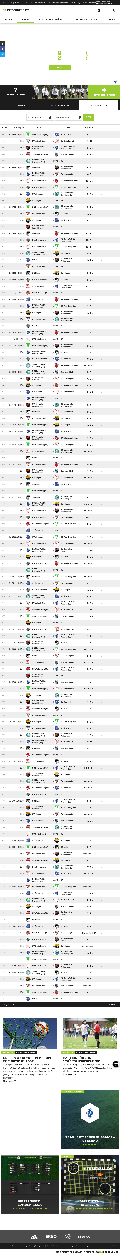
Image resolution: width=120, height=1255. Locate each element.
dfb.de (16, 3)
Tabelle (60, 68)
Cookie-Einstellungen (82, 1246)
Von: (29, 117)
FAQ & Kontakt (82, 3)
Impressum (5, 1246)
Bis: (57, 117)
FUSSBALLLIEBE (27, 3)
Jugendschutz (51, 1246)
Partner (72, 3)
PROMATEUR (7, 3)
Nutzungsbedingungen (36, 1246)
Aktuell (21, 105)
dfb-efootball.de (40, 3)
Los (88, 117)
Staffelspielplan (99, 105)
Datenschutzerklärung (19, 1246)
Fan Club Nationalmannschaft (58, 3)
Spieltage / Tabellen (60, 105)
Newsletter (92, 3)
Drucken (113, 1004)
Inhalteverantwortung (66, 1246)
